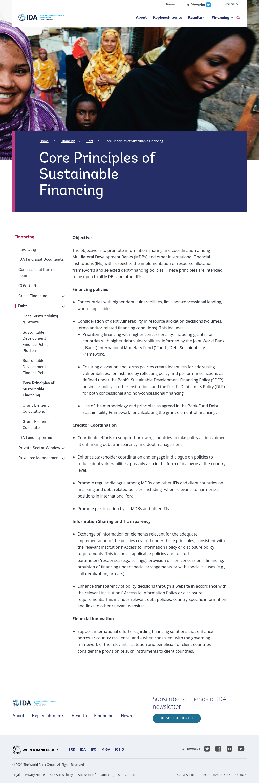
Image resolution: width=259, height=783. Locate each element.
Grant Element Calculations (36, 409)
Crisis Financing (32, 296)
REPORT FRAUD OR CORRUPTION (223, 775)
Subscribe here (174, 718)
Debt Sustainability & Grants (40, 319)
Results (195, 18)
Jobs (117, 775)
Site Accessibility (61, 775)
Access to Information (93, 775)
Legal (16, 775)
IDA (83, 750)
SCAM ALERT (186, 775)
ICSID (119, 750)
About (141, 18)
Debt (89, 141)
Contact (130, 775)
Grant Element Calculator (36, 425)
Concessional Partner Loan (37, 273)
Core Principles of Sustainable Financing (134, 141)
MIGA (105, 750)
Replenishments (167, 18)
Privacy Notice (35, 775)
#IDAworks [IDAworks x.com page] (196, 5)
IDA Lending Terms (35, 438)
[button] (238, 18)
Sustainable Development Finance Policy (36, 367)
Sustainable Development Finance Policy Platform (36, 342)
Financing (220, 18)
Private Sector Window (39, 448)
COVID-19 (27, 286)
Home (44, 141)
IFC (93, 750)
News (170, 4)
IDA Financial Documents (41, 260)
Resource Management (39, 458)
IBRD (71, 750)
